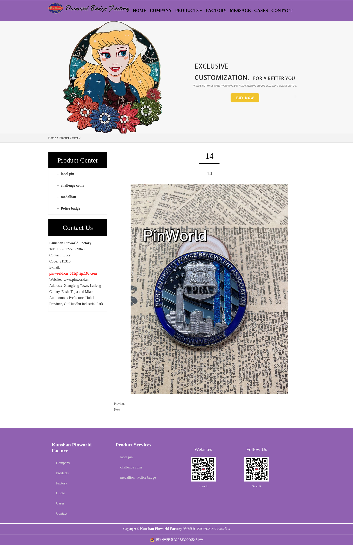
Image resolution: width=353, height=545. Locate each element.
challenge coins (72, 185)
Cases (60, 503)
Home (52, 138)
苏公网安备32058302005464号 (179, 540)
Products (62, 473)
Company (63, 463)
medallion (68, 197)
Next (117, 409)
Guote (60, 493)
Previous (119, 403)
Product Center (68, 138)
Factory (61, 483)
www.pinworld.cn (77, 279)
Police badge (70, 208)
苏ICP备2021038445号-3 (213, 529)
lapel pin (67, 174)
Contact (61, 513)
